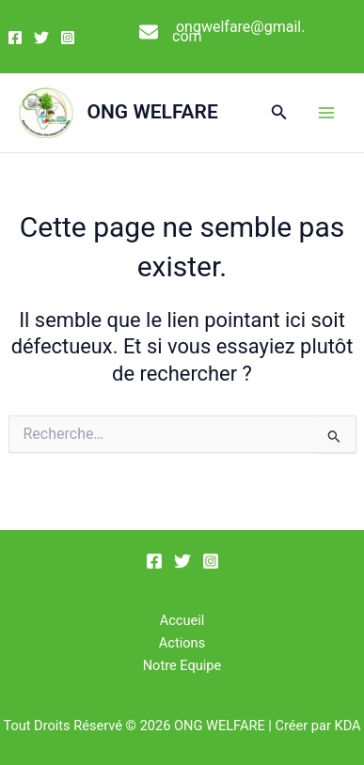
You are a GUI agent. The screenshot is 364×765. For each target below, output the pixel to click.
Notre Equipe (182, 665)
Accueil (182, 620)
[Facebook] (15, 37)
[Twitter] (41, 37)
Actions (182, 642)
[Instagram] (67, 37)
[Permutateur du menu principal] (326, 113)
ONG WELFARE (152, 112)
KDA (348, 725)
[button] (279, 112)
